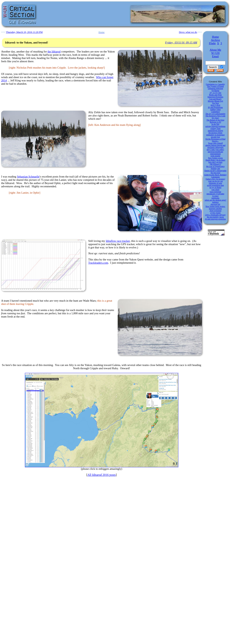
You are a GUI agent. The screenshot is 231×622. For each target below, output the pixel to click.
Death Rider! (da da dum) (215, 160)
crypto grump (215, 213)
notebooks (215, 198)
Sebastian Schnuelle (28, 176)
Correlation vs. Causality (215, 84)
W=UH (215, 53)
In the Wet (215, 124)
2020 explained (215, 211)
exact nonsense (215, 192)
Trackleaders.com (98, 262)
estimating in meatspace (215, 135)
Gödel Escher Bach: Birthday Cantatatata (215, 176)
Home (215, 36)
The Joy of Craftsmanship (215, 114)
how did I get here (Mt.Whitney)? (215, 163)
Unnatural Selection (215, 88)
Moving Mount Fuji (215, 101)
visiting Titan (215, 128)
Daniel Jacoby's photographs (215, 170)
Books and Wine (215, 95)
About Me (215, 49)
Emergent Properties (215, 97)
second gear (215, 137)
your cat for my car (215, 181)
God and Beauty (215, 99)
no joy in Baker (215, 187)
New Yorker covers (215, 158)
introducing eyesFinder (215, 194)
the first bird (215, 173)
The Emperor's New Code (215, 116)
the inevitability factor (215, 217)
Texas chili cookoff (215, 143)
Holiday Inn (215, 168)
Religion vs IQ (215, 122)
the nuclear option (215, 133)
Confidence (215, 111)
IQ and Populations (215, 107)
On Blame (215, 90)
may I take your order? (215, 149)
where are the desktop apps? (215, 200)
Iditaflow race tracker (118, 240)
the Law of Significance (215, 166)
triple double (215, 156)
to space (215, 196)
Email (215, 56)
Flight (212, 43)
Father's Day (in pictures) (215, 179)
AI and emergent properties (215, 219)
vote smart (215, 189)
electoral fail (215, 204)
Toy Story (215, 118)
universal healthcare (215, 152)
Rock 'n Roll (215, 105)
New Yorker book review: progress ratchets (215, 207)
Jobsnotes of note (215, 183)
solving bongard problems (215, 126)
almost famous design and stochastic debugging (215, 146)
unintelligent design (215, 130)
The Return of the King (215, 120)
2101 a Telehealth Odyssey (215, 215)
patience (215, 202)
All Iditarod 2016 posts (101, 474)
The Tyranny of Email (215, 86)
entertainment (215, 154)
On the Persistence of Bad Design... (215, 140)
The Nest (215, 103)
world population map (215, 185)
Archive (215, 40)
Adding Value (215, 109)
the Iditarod (53, 51)
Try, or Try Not (215, 93)
